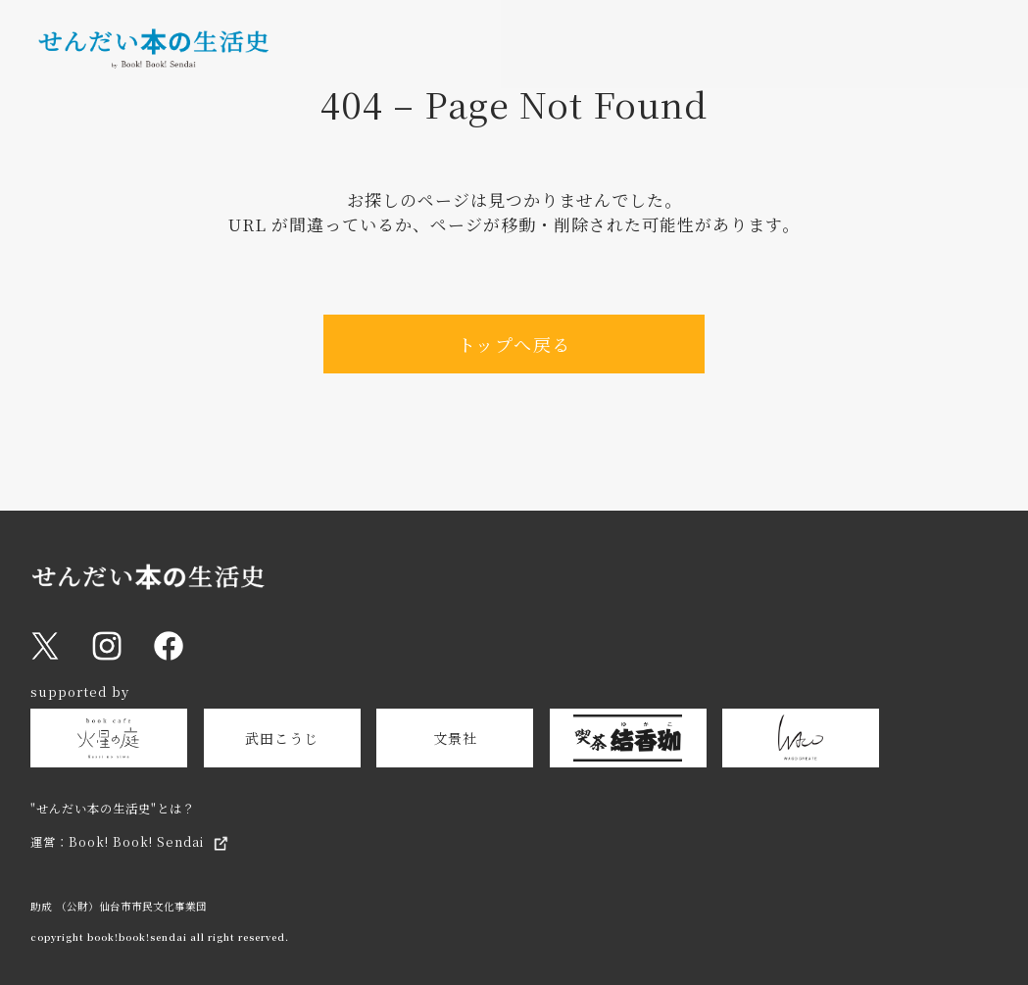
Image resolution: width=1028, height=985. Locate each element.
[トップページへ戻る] (152, 59)
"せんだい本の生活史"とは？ (112, 808)
